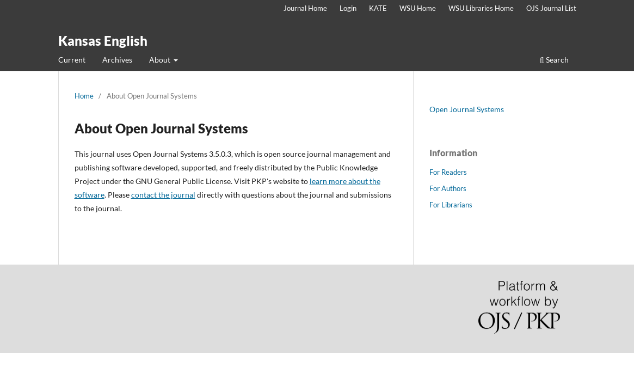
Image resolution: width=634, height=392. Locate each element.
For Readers (448, 172)
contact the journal (163, 194)
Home (84, 95)
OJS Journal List (551, 8)
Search (554, 59)
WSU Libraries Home (481, 8)
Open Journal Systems (466, 109)
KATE (378, 8)
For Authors (447, 188)
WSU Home (417, 8)
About (160, 59)
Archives (117, 59)
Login (348, 8)
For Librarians (450, 204)
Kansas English (102, 40)
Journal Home (305, 8)
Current (71, 59)
